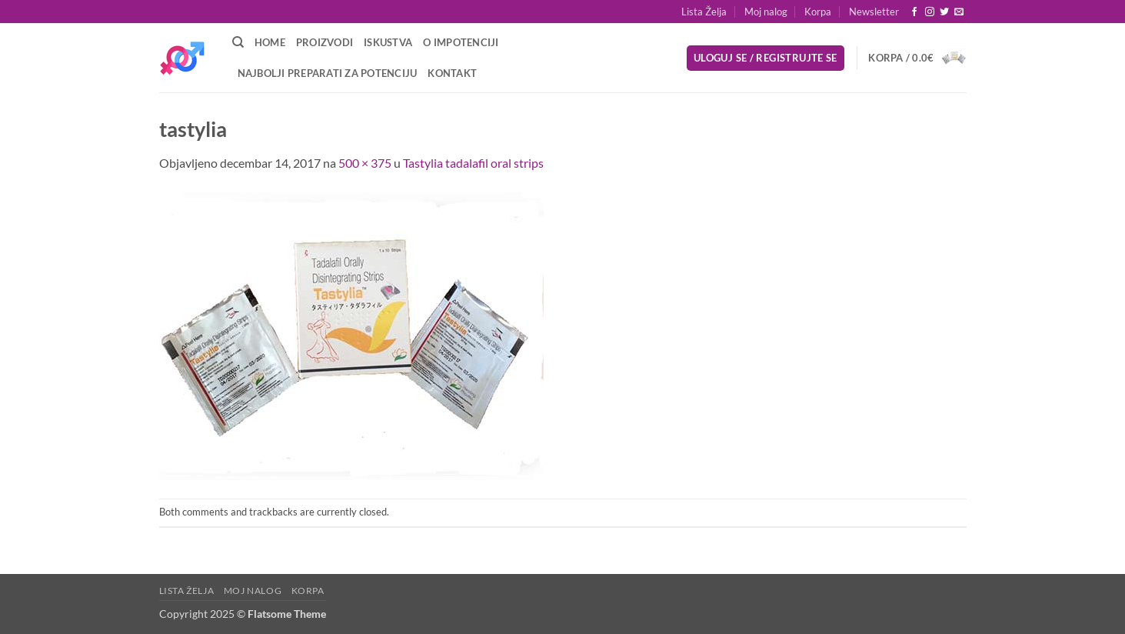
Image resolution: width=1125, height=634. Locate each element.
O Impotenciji (460, 42)
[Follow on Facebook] (914, 12)
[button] (874, 11)
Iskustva (388, 42)
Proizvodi (324, 42)
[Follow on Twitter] (944, 12)
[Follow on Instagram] (929, 12)
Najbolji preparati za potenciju (328, 73)
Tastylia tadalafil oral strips (473, 162)
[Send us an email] (959, 12)
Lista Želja (704, 11)
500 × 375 (364, 162)
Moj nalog (765, 11)
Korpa (817, 11)
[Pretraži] (238, 42)
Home (270, 42)
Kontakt (452, 73)
